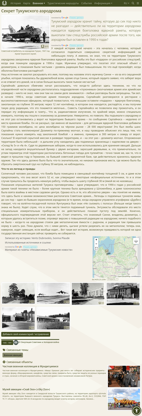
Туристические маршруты (63, 3)
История (16, 3)
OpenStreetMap (123, 276)
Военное (38, 3)
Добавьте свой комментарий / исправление (26, 334)
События (86, 3)
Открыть (112, 279)
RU (125, 3)
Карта (26, 3)
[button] (138, 3)
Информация (102, 3)
